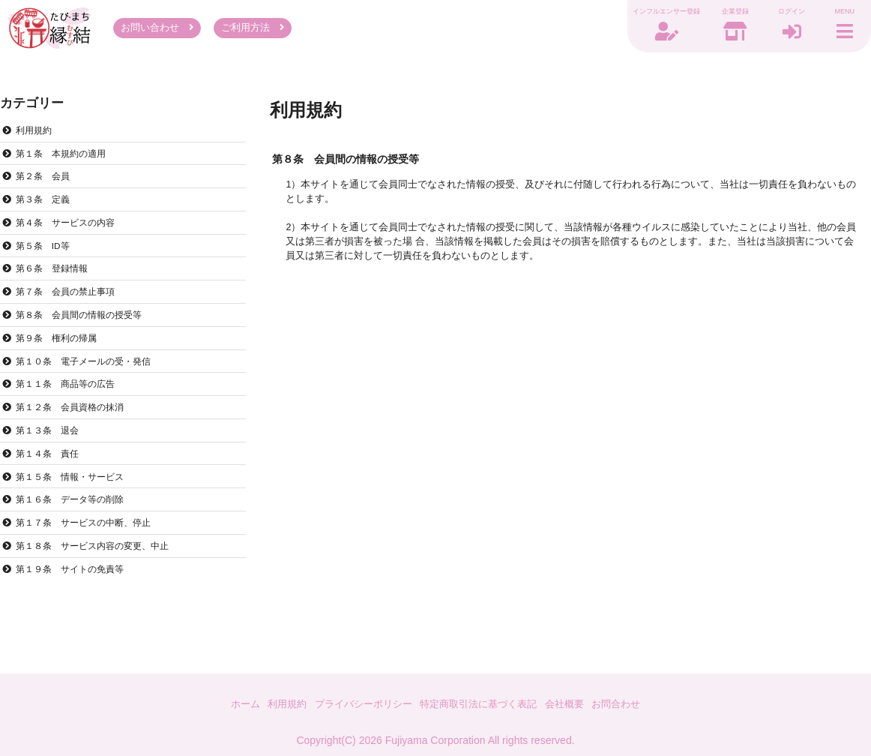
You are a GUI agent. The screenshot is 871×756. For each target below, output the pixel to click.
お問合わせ (629, 704)
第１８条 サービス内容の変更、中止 (99, 573)
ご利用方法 (253, 30)
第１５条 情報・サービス (74, 499)
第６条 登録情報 (55, 280)
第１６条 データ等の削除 (74, 524)
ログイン (781, 13)
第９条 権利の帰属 (60, 353)
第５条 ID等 (45, 256)
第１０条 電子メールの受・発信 (89, 378)
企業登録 (721, 13)
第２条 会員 (45, 183)
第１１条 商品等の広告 (70, 402)
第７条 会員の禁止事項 (70, 305)
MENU (841, 13)
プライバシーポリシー (358, 704)
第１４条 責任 (50, 475)
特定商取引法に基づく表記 (481, 704)
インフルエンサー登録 (652, 13)
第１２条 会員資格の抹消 (74, 427)
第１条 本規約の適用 (65, 159)
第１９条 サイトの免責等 (74, 597)
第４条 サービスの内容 (70, 231)
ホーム (231, 704)
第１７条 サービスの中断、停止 (89, 548)
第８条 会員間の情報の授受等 (84, 329)
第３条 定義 (45, 207)
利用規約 (35, 134)
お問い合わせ (157, 30)
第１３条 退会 (50, 451)
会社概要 (573, 704)
